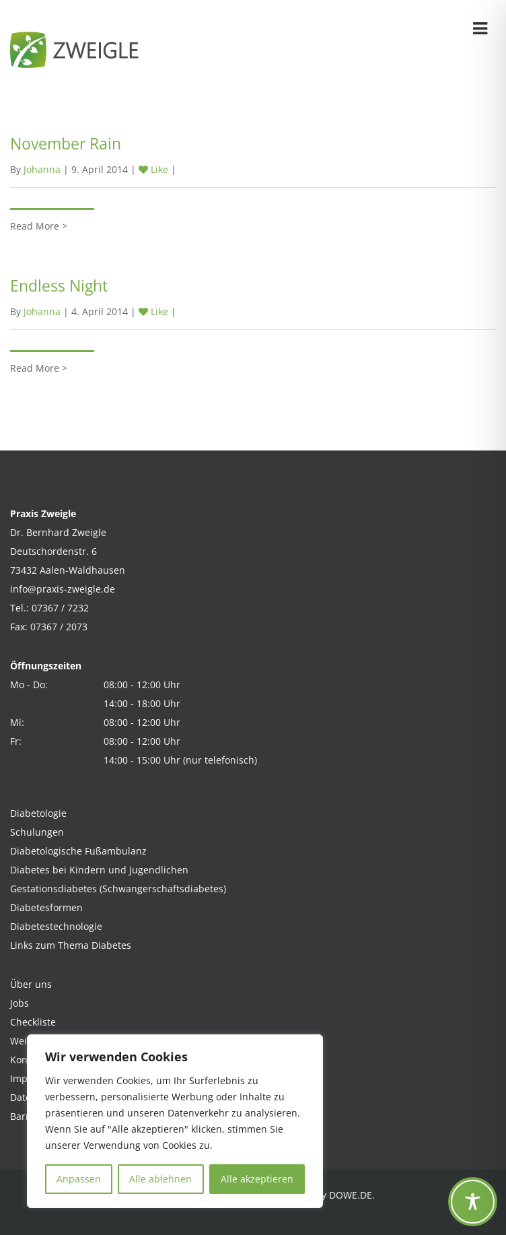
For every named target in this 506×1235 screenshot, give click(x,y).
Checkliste (33, 1021)
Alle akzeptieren (257, 1178)
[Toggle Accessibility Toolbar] (472, 1201)
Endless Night (59, 285)
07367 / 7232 (60, 607)
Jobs (19, 1003)
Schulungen (37, 832)
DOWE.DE (350, 1195)
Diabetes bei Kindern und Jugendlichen (99, 869)
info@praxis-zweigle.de (62, 588)
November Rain (65, 143)
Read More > (38, 226)
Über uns (31, 984)
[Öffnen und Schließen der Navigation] (480, 26)
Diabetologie (38, 813)
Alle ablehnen (160, 1178)
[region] (175, 1121)
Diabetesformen (46, 907)
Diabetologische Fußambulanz (78, 850)
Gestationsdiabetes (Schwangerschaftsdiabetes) (118, 888)
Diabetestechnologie (56, 926)
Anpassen (79, 1178)
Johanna (42, 169)
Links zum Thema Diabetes (70, 945)
